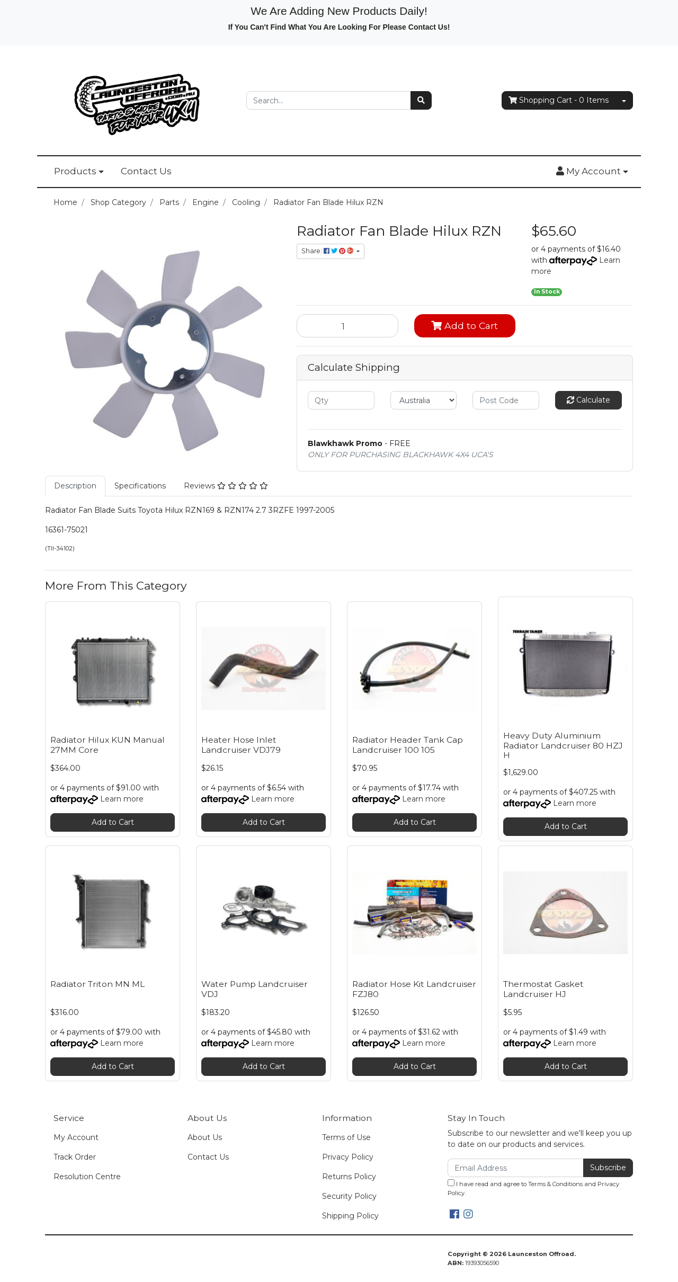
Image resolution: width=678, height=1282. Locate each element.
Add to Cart (464, 325)
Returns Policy (349, 1176)
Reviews (226, 486)
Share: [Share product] (328, 251)
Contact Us (146, 171)
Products (75, 171)
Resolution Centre (87, 1176)
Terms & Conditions (555, 1184)
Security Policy (349, 1196)
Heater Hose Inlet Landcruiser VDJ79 (241, 745)
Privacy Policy (347, 1157)
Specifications (140, 486)
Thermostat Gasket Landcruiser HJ (543, 989)
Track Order (74, 1157)
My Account (76, 1137)
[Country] (423, 400)
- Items (558, 100)
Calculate (588, 400)
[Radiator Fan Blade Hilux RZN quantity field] (347, 325)
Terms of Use (346, 1137)
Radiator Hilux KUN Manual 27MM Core (107, 745)
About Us (205, 1137)
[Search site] (421, 100)
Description (75, 486)
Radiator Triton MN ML (97, 984)
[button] (592, 172)
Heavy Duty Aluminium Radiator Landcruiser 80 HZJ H (563, 746)
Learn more (122, 799)
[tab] (75, 486)
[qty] (341, 400)
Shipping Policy (350, 1216)
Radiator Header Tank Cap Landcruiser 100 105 (407, 745)
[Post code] (505, 400)
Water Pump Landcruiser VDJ (254, 989)
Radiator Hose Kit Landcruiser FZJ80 (414, 989)
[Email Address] (516, 1168)
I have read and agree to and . (533, 1188)
